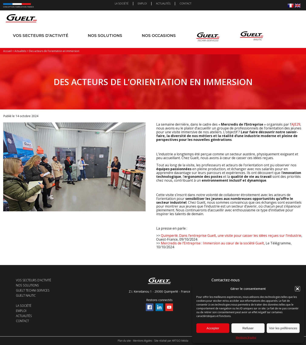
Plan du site (124, 340)
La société (122, 3)
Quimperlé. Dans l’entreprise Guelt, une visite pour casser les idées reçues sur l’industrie (231, 235)
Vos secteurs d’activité (40, 35)
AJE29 (295, 124)
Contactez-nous (225, 279)
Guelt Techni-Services (33, 290)
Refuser (248, 328)
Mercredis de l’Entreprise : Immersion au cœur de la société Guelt (212, 243)
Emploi (142, 3)
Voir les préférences (283, 328)
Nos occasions (159, 35)
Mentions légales (246, 337)
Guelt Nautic (26, 295)
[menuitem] (290, 5)
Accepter (213, 328)
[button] (297, 289)
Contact (185, 3)
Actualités (163, 3)
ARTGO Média (180, 340)
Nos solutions (105, 35)
